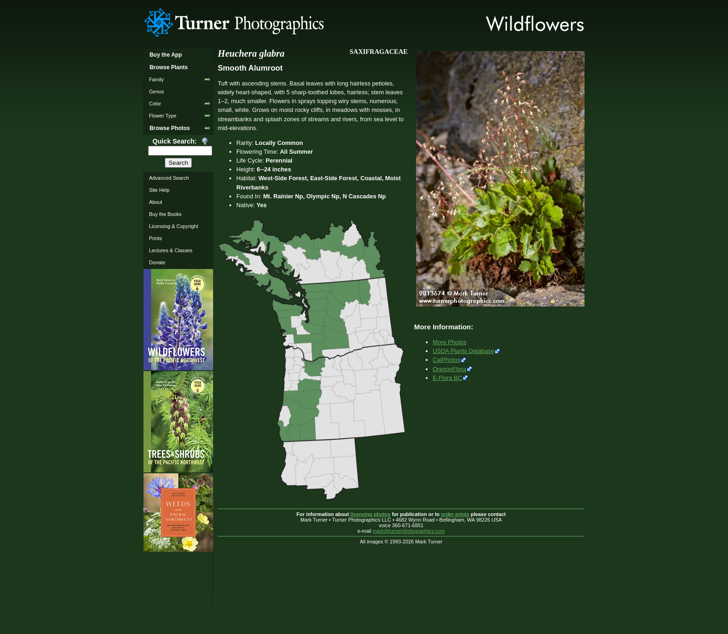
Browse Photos (170, 128)
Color (155, 103)
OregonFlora (449, 369)
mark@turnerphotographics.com (409, 531)
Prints (155, 238)
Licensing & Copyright (173, 226)
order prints (455, 514)
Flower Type (162, 115)
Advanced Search (169, 178)
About (155, 202)
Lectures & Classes (171, 250)
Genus (156, 91)
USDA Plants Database (463, 350)
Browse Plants (169, 67)
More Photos (450, 342)
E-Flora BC (447, 377)
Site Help (159, 190)
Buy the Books (165, 214)
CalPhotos (446, 359)
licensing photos (370, 514)
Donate (157, 262)
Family (156, 79)
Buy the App (166, 55)
